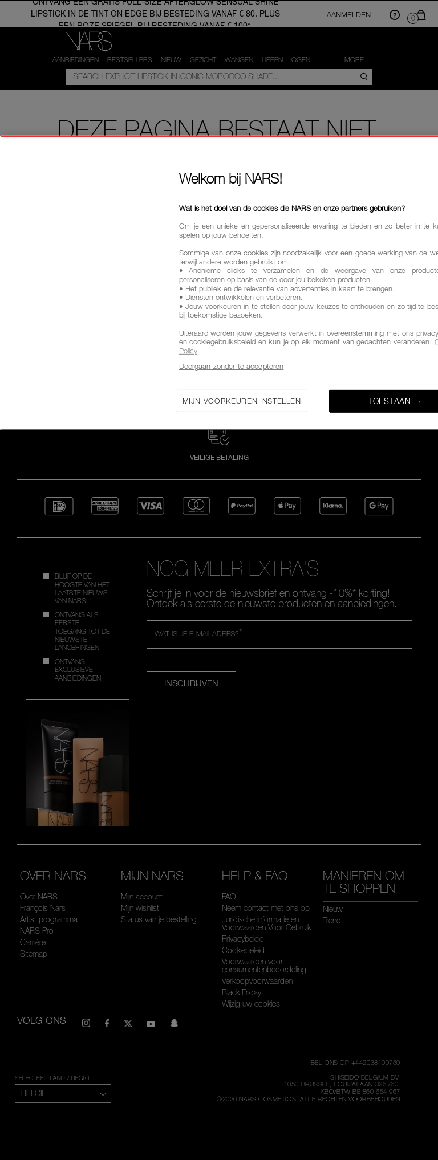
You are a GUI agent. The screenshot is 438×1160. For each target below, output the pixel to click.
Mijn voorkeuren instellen (241, 400)
